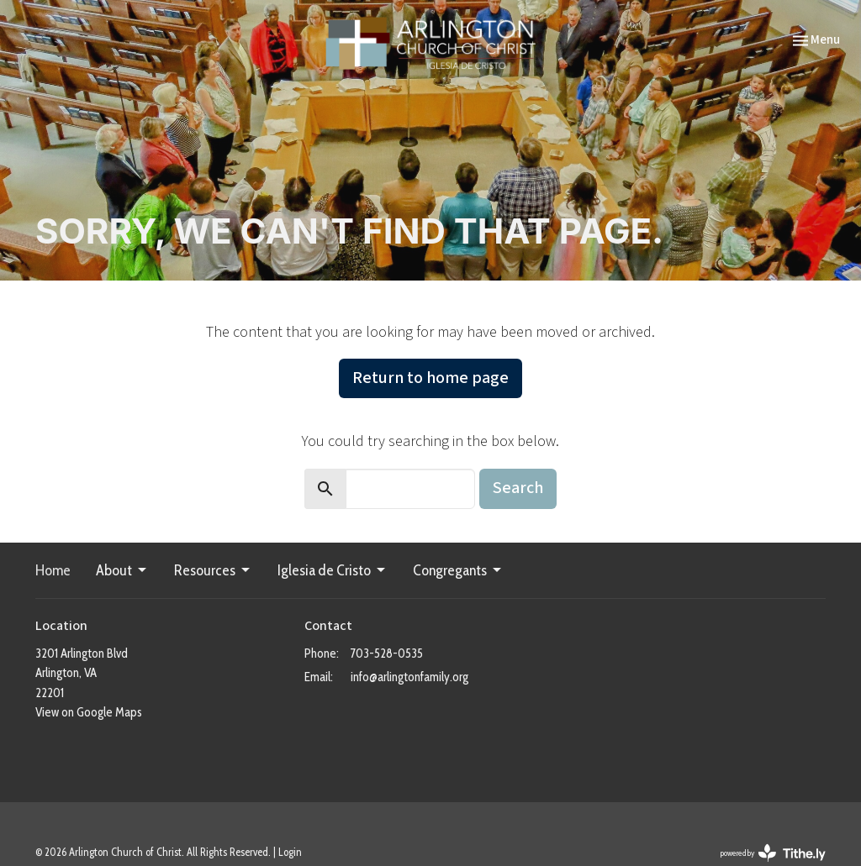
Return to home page (430, 378)
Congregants (458, 570)
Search (518, 488)
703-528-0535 (387, 653)
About (122, 570)
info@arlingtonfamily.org (409, 677)
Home (53, 570)
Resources (213, 570)
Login (290, 852)
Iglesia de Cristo (332, 570)
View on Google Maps (88, 712)
